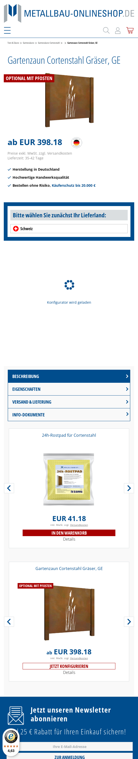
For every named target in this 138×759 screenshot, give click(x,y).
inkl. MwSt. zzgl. (69, 525)
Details (69, 539)
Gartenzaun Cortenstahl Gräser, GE (82, 42)
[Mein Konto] (118, 29)
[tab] (69, 376)
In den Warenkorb (69, 533)
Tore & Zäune (13, 42)
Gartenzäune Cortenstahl (49, 42)
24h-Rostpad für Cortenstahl (69, 435)
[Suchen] (106, 29)
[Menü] (10, 30)
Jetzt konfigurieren (69, 666)
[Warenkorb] (129, 29)
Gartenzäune (28, 42)
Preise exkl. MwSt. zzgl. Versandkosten (40, 153)
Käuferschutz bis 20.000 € (74, 185)
